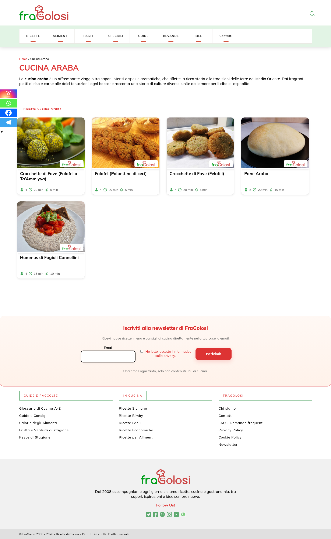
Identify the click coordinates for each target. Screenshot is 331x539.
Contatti (226, 36)
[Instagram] (8, 93)
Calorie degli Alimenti (38, 423)
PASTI (88, 36)
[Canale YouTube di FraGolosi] (176, 515)
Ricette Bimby (131, 415)
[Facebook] (8, 113)
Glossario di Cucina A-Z (40, 408)
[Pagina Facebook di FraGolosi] (155, 515)
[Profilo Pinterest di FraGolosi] (162, 515)
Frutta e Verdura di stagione (44, 430)
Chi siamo (227, 408)
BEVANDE (171, 36)
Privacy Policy (231, 430)
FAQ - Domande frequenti (241, 423)
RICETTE (33, 36)
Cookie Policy (230, 437)
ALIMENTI (60, 36)
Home (23, 59)
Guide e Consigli (33, 415)
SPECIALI (115, 36)
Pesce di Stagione (35, 437)
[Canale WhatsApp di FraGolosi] (183, 515)
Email (108, 347)
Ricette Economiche (136, 430)
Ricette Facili (130, 423)
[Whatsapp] (8, 103)
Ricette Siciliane (133, 408)
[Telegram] (8, 122)
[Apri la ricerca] (312, 14)
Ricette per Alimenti (136, 437)
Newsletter (228, 444)
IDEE (198, 36)
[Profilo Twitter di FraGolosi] (148, 515)
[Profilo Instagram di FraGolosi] (169, 515)
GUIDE (143, 36)
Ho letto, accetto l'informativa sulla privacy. (168, 353)
